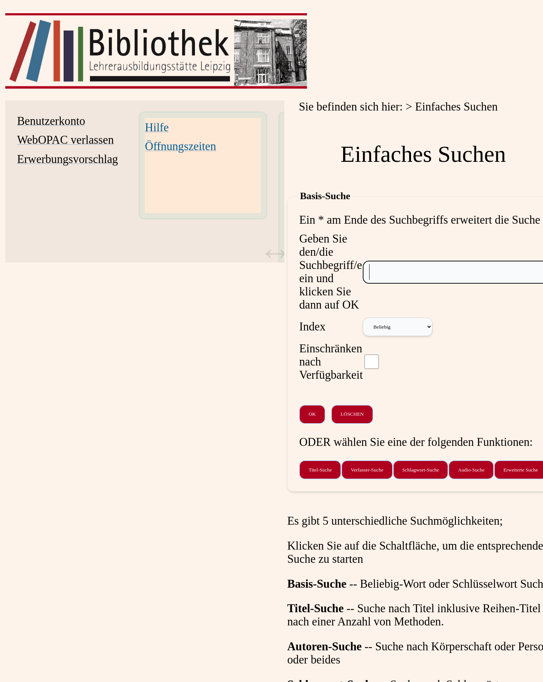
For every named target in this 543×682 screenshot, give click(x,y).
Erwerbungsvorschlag (67, 159)
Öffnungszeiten (180, 146)
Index (312, 326)
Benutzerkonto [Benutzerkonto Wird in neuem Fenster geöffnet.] (51, 121)
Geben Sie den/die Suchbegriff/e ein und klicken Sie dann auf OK (330, 271)
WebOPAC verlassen (65, 140)
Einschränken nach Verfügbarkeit (331, 361)
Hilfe (157, 127)
